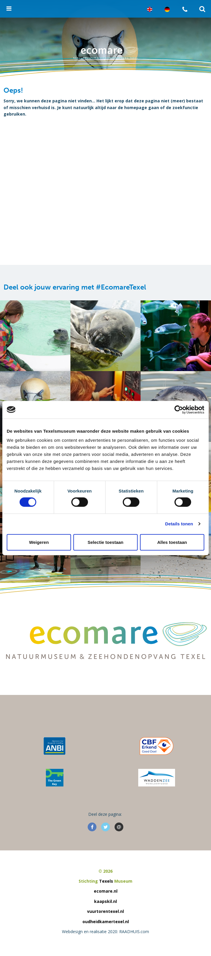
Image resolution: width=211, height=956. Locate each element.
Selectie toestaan (106, 541)
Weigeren (39, 541)
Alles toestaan (172, 541)
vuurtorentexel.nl (105, 911)
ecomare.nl (105, 891)
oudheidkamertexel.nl (105, 921)
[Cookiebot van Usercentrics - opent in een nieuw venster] (178, 409)
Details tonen (179, 523)
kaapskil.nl (105, 901)
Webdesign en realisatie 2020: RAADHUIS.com (105, 931)
